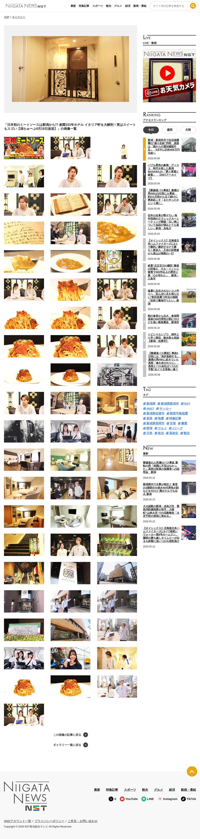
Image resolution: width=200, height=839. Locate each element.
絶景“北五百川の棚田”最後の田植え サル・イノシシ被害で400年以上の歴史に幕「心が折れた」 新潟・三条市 (163, 272)
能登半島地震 (179, 413)
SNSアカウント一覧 (17, 821)
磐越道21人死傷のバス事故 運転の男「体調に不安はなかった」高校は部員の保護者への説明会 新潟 (161, 467)
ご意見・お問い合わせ (83, 821)
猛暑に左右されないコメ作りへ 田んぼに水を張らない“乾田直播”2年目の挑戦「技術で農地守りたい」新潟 (163, 297)
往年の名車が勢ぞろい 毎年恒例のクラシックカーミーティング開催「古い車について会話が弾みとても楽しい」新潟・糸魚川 (163, 222)
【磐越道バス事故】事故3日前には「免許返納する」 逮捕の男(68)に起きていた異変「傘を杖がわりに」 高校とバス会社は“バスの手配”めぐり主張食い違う (165, 361)
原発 (149, 418)
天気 (149, 433)
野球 (149, 428)
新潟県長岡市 (155, 423)
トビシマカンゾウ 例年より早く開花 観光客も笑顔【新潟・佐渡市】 (163, 337)
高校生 (173, 433)
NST (187, 403)
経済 (127, 5)
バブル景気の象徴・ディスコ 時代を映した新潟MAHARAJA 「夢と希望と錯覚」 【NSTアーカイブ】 (163, 172)
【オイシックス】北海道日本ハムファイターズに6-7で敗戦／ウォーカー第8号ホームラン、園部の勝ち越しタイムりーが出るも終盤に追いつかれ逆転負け (161, 535)
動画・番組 (139, 5)
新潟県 (150, 403)
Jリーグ (177, 428)
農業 (184, 423)
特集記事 (84, 5)
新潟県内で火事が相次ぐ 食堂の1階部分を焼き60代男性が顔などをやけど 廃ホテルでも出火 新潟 (161, 489)
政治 (161, 433)
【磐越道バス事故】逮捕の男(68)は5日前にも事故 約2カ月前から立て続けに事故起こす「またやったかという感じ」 (163, 197)
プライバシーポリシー (49, 821)
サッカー (165, 408)
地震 (161, 418)
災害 (173, 423)
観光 (108, 5)
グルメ (118, 5)
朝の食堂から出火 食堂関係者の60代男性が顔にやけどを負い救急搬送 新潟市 (163, 319)
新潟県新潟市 (170, 403)
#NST (150, 408)
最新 (73, 5)
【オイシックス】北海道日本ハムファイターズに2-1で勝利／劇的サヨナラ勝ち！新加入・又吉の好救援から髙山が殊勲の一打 (163, 247)
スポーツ (97, 5)
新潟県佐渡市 (155, 413)
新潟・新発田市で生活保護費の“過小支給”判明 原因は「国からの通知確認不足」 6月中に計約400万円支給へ (164, 146)
